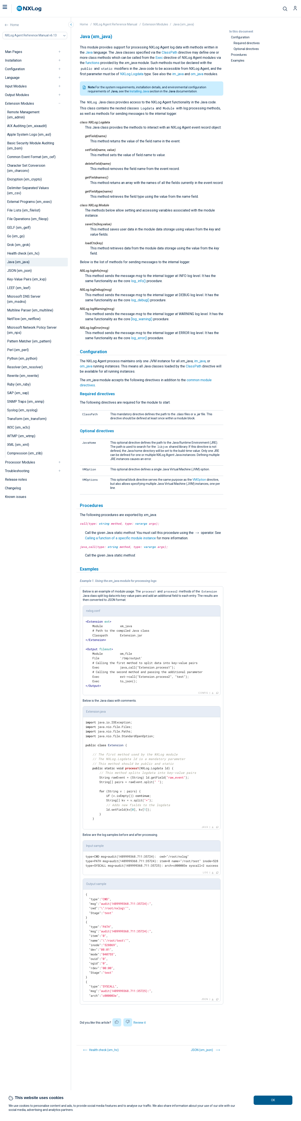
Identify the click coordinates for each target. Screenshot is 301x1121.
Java (89, 52)
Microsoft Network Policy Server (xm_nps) (32, 330)
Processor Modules (20, 462)
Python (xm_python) (22, 358)
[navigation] (61, 51)
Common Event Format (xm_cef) (31, 157)
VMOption (199, 479)
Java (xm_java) (18, 262)
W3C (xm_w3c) (18, 427)
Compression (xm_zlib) (24, 453)
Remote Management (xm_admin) (23, 114)
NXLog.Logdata (131, 74)
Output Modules (17, 95)
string (104, 524)
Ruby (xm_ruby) (19, 384)
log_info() (138, 281)
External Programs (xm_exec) (29, 202)
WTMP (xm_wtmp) (21, 436)
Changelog (13, 488)
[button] (9, 8)
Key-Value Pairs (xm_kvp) (26, 279)
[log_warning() (141, 319)
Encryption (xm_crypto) (24, 179)
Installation (13, 60)
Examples (237, 60)
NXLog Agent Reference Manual (115, 24)
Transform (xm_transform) (27, 419)
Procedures (239, 54)
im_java (178, 74)
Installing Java (139, 91)
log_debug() (140, 300)
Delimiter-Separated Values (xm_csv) (28, 190)
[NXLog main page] (29, 8)
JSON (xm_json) (19, 271)
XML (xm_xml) (18, 445)
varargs (141, 524)
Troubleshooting (17, 471)
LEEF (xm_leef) (18, 288)
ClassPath (169, 52)
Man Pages (13, 52)
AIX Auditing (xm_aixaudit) (27, 126)
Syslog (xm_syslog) (22, 410)
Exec (159, 58)
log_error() (139, 338)
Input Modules (16, 86)
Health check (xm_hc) (23, 253)
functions (92, 63)
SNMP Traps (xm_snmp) (25, 402)
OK (273, 1100)
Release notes (16, 479)
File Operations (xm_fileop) (27, 219)
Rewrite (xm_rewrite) (23, 376)
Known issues (15, 497)
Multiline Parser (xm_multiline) (30, 310)
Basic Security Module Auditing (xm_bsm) (30, 145)
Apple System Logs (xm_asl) (29, 134)
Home (14, 25)
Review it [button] (139, 1022)
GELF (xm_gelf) (19, 227)
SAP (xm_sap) (18, 393)
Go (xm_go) (16, 236)
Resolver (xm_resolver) (25, 367)
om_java (197, 74)
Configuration (15, 69)
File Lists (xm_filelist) (23, 210)
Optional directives (246, 49)
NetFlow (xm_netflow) (23, 319)
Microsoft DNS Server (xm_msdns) (23, 299)
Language (12, 78)
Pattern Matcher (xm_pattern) (29, 341)
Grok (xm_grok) (18, 245)
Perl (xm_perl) (18, 350)
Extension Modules (19, 103)
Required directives (247, 43)
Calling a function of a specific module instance (120, 538)
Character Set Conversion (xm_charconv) (26, 168)
